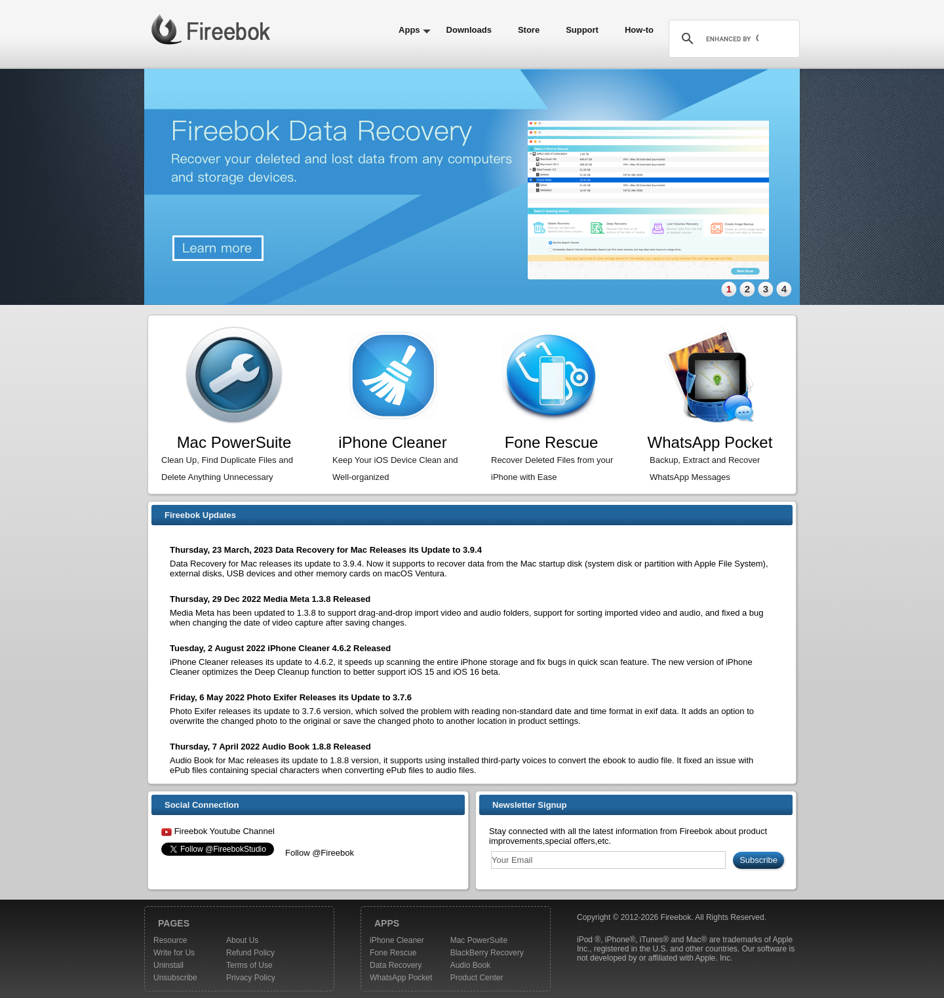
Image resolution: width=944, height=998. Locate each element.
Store (529, 30)
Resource (170, 940)
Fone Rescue (393, 952)
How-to (639, 30)
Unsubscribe (175, 977)
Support (582, 30)
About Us (242, 940)
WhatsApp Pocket (401, 977)
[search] (732, 39)
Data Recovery (396, 965)
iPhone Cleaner (397, 940)
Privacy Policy (250, 977)
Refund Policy (250, 952)
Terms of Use (249, 965)
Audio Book (470, 965)
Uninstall (168, 965)
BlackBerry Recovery (487, 952)
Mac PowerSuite (478, 940)
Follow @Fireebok (319, 853)
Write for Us (174, 952)
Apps (409, 30)
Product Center (476, 977)
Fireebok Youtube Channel (224, 831)
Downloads (469, 30)
